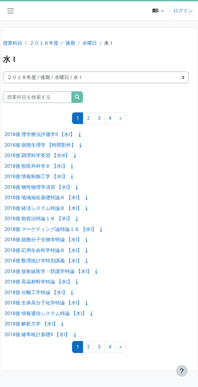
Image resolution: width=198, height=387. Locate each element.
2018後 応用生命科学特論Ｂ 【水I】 (43, 250)
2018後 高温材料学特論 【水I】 (38, 282)
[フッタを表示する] (182, 371)
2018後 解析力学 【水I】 (31, 324)
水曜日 (89, 43)
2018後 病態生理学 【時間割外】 (40, 145)
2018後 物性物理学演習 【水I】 (38, 187)
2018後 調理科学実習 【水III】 (37, 155)
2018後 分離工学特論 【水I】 (36, 292)
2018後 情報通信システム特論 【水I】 (46, 313)
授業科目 (12, 43)
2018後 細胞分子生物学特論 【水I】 (43, 240)
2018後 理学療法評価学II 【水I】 (40, 134)
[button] (158, 10)
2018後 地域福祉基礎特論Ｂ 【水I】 (43, 197)
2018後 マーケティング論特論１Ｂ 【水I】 (51, 229)
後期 (70, 43)
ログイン (183, 11)
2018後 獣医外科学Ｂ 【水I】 (36, 166)
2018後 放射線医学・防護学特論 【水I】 (48, 271)
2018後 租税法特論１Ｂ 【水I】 (38, 219)
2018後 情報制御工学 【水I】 (36, 176)
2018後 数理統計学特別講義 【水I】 (43, 261)
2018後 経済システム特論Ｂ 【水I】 (43, 208)
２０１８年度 (43, 43)
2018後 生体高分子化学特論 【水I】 (43, 303)
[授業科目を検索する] (37, 97)
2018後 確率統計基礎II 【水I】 (37, 334)
